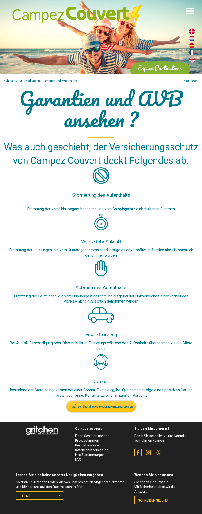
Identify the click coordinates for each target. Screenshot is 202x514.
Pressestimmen (87, 440)
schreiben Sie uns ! (153, 500)
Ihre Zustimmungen (90, 455)
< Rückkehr (191, 80)
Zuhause (9, 80)
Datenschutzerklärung (91, 450)
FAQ (78, 459)
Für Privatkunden (29, 80)
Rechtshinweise (87, 445)
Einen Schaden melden (92, 436)
